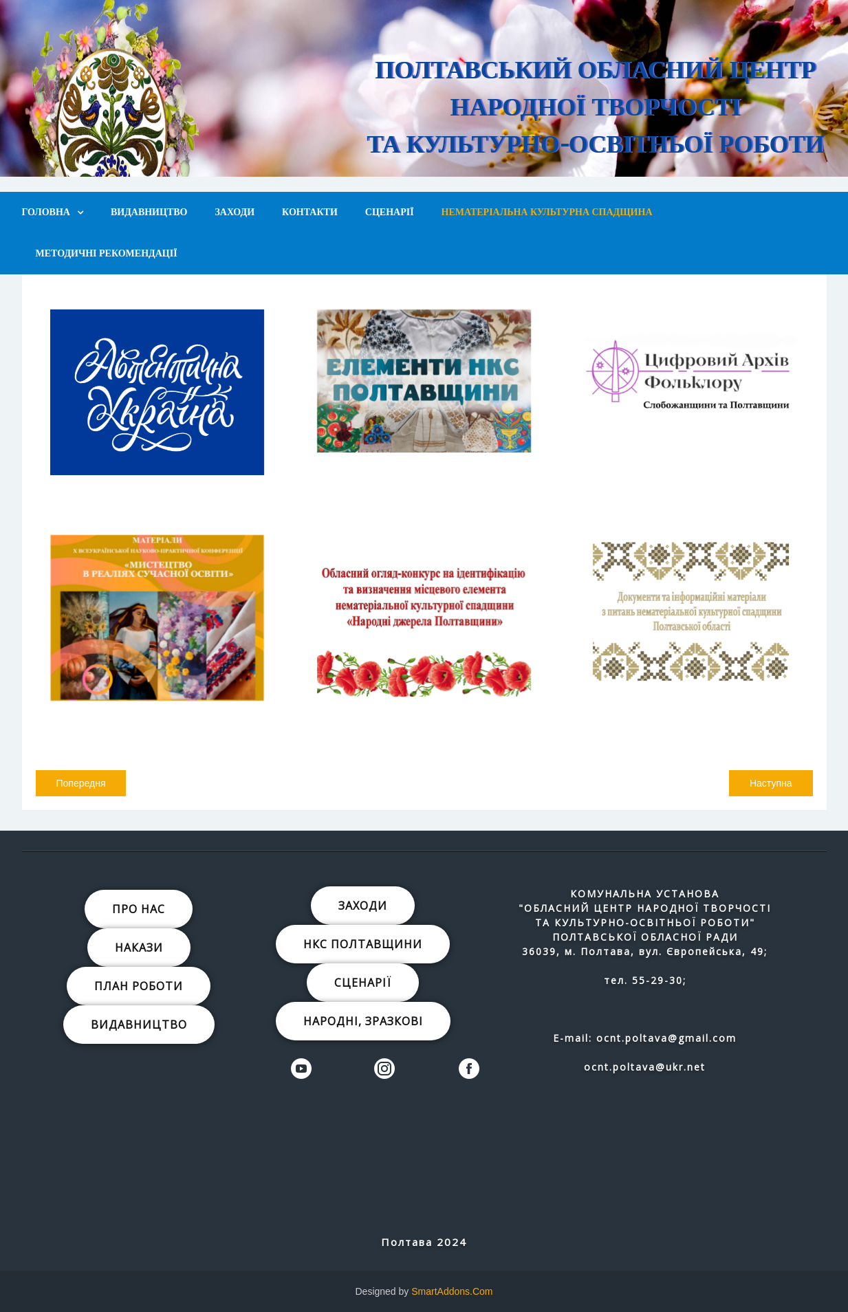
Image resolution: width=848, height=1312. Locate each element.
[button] (559, 84)
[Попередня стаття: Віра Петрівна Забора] (81, 783)
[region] (424, 88)
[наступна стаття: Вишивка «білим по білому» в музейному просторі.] (771, 783)
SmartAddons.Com (451, 1291)
